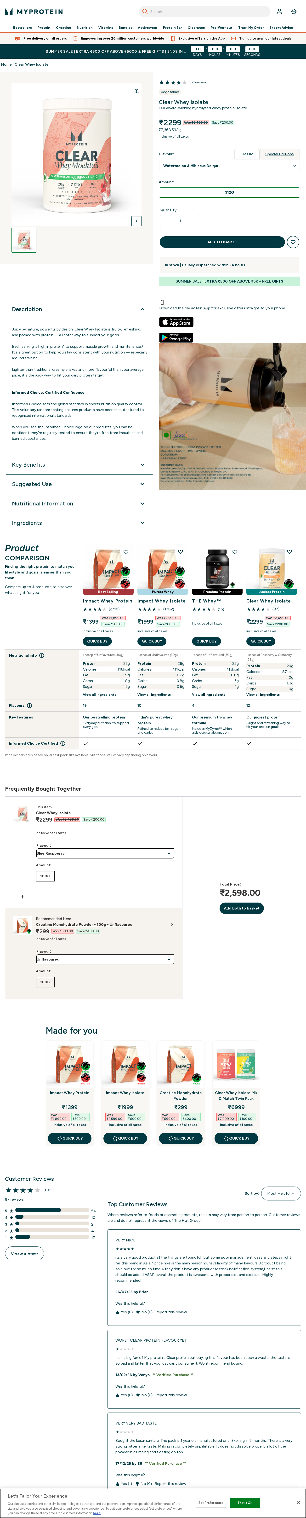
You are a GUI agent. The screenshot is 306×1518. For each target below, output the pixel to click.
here (97, 1513)
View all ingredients (99, 696)
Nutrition (85, 27)
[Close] (298, 1502)
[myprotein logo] (33, 11)
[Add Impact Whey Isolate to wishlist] (180, 551)
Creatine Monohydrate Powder (181, 1096)
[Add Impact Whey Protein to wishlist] (126, 551)
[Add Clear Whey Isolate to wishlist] (289, 551)
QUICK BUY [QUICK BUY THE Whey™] (206, 642)
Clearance (196, 27)
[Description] (79, 309)
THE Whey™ (207, 602)
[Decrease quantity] (165, 221)
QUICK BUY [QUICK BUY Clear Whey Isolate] (261, 642)
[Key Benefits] (79, 464)
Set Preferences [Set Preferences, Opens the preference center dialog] (210, 1503)
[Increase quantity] (195, 221)
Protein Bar (172, 27)
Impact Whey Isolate (153, 602)
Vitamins (105, 27)
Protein (44, 27)
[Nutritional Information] (79, 503)
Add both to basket (242, 909)
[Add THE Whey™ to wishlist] (235, 551)
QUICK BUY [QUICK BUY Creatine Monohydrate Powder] (181, 1139)
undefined (229, 166)
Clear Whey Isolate (31, 64)
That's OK (245, 1503)
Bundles (125, 27)
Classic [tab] (246, 154)
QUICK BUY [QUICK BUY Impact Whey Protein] (97, 642)
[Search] (145, 11)
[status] (180, 221)
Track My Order (251, 27)
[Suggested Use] (79, 484)
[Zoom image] (137, 91)
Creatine (63, 27)
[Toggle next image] (136, 221)
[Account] (279, 11)
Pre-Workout (221, 27)
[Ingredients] (79, 523)
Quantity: (169, 210)
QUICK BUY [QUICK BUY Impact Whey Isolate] (152, 642)
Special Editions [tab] (279, 154)
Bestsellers (22, 27)
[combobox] (204, 11)
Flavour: (43, 846)
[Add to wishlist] (293, 242)
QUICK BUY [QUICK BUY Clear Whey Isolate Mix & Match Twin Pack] (236, 1139)
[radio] (229, 192)
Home (6, 64)
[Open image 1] (23, 240)
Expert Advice (281, 27)
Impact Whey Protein (99, 602)
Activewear (147, 27)
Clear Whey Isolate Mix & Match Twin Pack (236, 1096)
